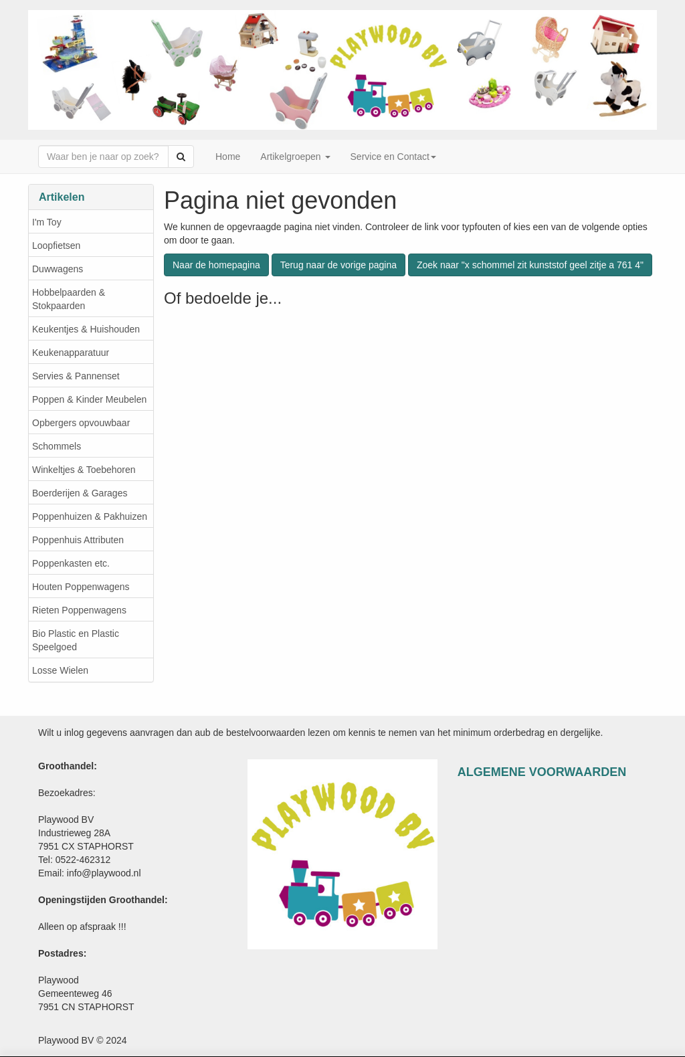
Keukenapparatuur (70, 352)
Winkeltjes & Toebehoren (84, 469)
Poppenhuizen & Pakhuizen (89, 516)
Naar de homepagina (216, 265)
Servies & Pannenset (76, 376)
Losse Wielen (60, 670)
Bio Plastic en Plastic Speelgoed (75, 640)
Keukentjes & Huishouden (86, 329)
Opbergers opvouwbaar (81, 422)
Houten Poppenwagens (81, 586)
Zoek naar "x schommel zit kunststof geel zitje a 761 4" (530, 265)
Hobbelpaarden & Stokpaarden (68, 299)
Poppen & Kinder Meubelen (89, 399)
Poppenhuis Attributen (78, 540)
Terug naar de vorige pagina (338, 265)
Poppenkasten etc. (71, 563)
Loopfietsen (56, 245)
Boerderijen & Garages (79, 493)
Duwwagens (57, 269)
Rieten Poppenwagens (79, 610)
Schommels (56, 446)
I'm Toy (47, 222)
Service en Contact (393, 156)
